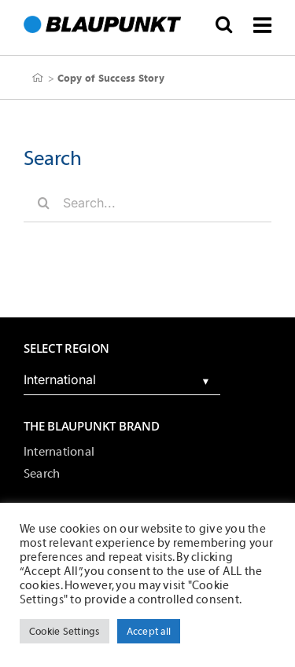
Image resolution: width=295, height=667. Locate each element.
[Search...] (147, 202)
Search (42, 474)
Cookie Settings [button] (64, 631)
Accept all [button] (149, 631)
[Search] (43, 202)
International (59, 452)
